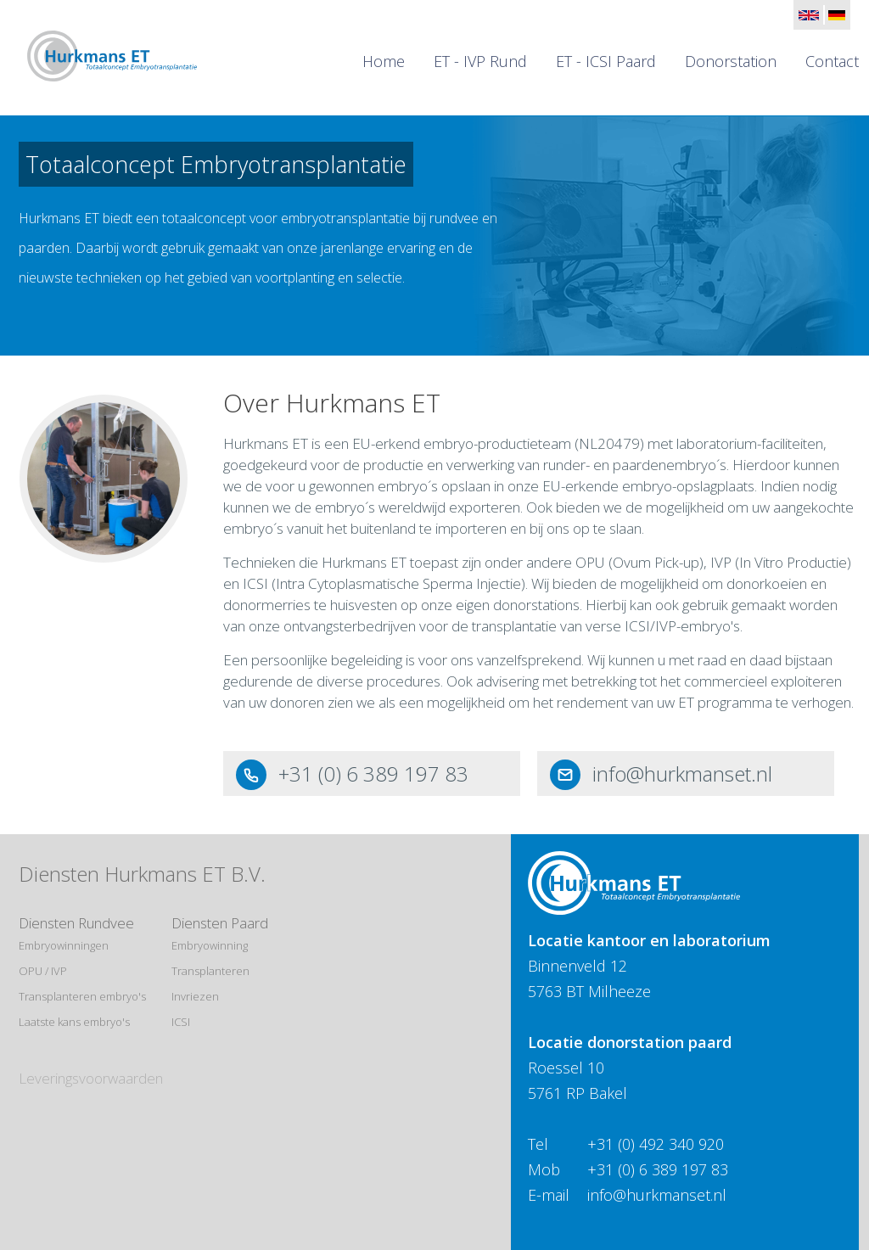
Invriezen (195, 996)
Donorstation (730, 61)
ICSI (180, 1021)
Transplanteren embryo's (82, 996)
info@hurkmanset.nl (682, 774)
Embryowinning (209, 945)
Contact (832, 61)
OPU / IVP (43, 970)
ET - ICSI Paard (606, 61)
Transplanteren (210, 970)
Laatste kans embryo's (74, 1021)
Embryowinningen (64, 945)
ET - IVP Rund (480, 61)
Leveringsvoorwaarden (91, 1078)
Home (383, 61)
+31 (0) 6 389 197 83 (373, 774)
